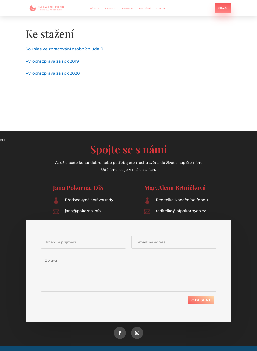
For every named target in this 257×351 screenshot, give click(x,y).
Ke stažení (145, 8)
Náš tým (95, 8)
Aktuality (111, 8)
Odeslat (201, 297)
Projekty (127, 8)
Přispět (222, 8)
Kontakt (161, 8)
